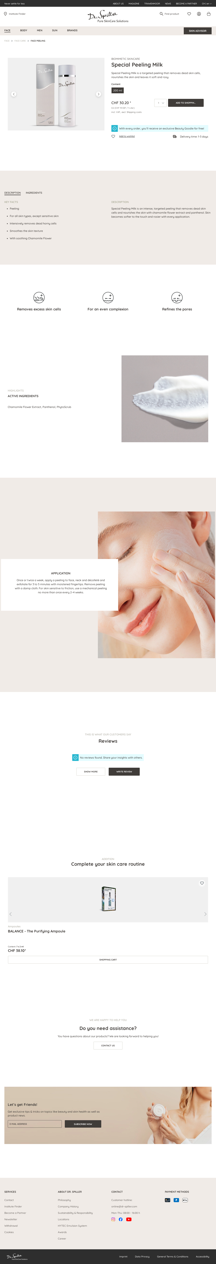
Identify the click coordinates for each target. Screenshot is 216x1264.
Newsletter (10, 1219)
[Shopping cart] (208, 13)
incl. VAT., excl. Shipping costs (126, 112)
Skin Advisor (197, 30)
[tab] (12, 193)
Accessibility (202, 1256)
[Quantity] (160, 103)
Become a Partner (186, 3)
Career (62, 1238)
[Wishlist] (190, 13)
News (168, 3)
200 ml (117, 90)
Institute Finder (17, 13)
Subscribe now (83, 1124)
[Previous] (13, 94)
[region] (56, 94)
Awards (62, 1232)
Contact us (108, 1045)
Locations (63, 1219)
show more (91, 771)
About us (118, 3)
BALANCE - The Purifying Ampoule (36, 931)
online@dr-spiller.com (124, 1206)
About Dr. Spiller (70, 1191)
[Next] (98, 94)
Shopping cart (108, 959)
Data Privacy (142, 1256)
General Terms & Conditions (172, 1256)
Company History (68, 1206)
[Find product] (173, 14)
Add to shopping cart (189, 102)
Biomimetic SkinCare (125, 58)
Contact (9, 1200)
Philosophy (64, 1200)
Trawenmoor (152, 3)
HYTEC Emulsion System (72, 1225)
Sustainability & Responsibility (75, 1212)
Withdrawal (11, 1225)
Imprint (123, 1256)
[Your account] (200, 13)
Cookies (9, 1232)
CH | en (207, 3)
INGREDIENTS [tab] (34, 192)
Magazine (134, 3)
